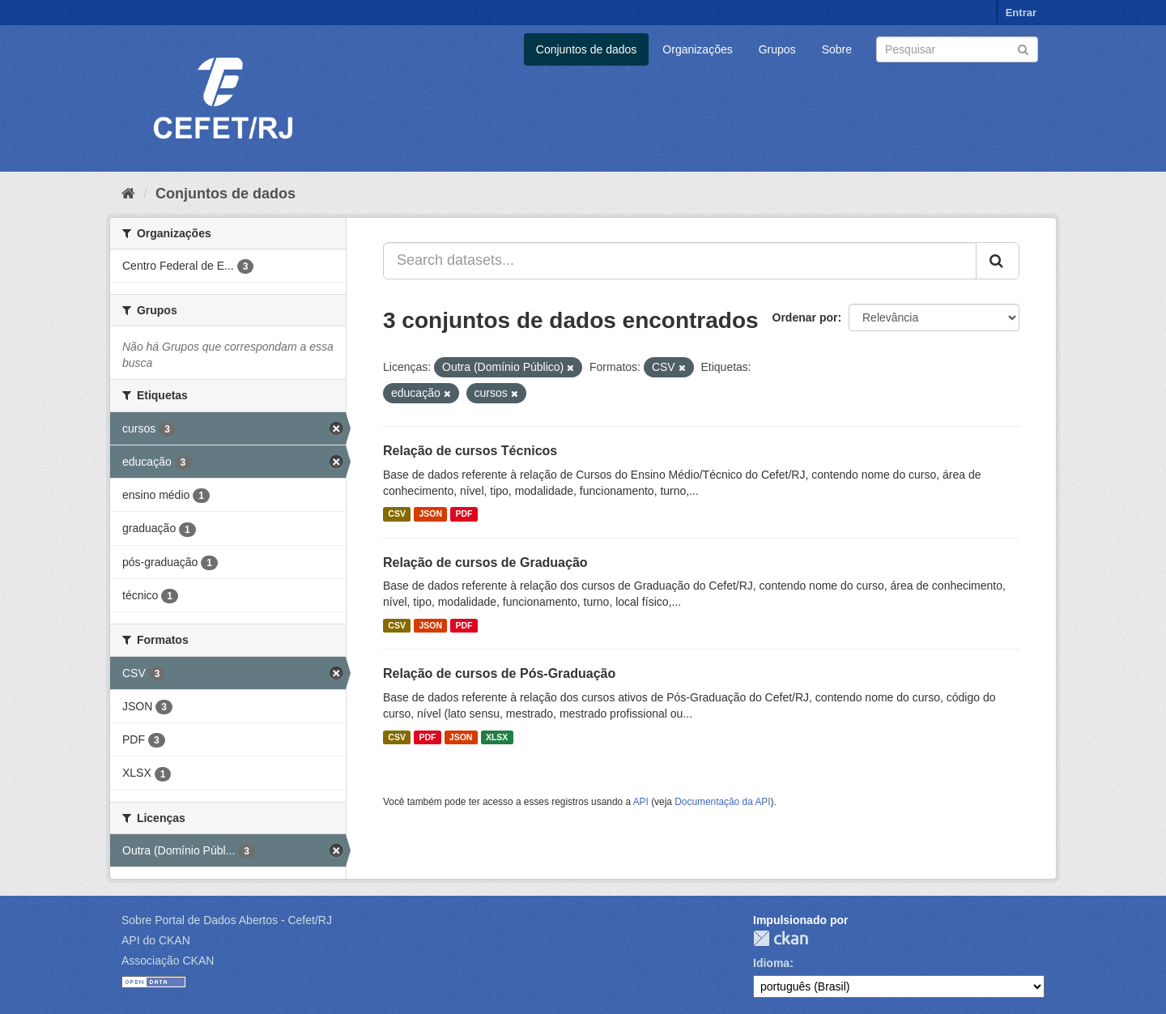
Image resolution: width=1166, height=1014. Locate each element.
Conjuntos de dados (586, 49)
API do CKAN (155, 940)
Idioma (771, 962)
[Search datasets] (957, 49)
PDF (463, 514)
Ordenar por (805, 317)
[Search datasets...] (680, 260)
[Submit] (1023, 48)
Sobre (837, 49)
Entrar (1021, 12)
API (641, 801)
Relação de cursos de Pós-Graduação (499, 673)
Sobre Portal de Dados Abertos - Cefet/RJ (226, 920)
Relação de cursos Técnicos (470, 451)
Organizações (697, 49)
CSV (397, 514)
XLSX (497, 737)
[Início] (128, 193)
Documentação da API (722, 801)
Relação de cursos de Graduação (485, 562)
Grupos (777, 49)
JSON (430, 514)
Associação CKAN (167, 960)
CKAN (780, 938)
